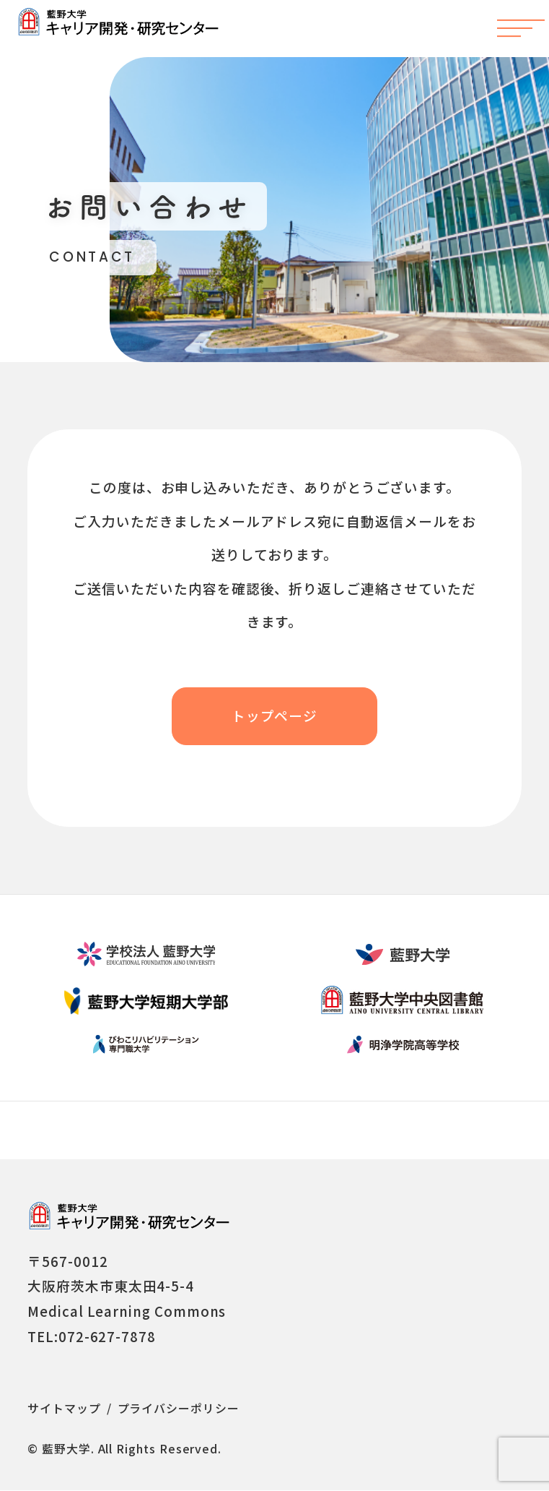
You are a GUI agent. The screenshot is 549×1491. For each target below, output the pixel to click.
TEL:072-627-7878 (91, 1336)
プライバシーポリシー (179, 1408)
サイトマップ (64, 1408)
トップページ (275, 716)
